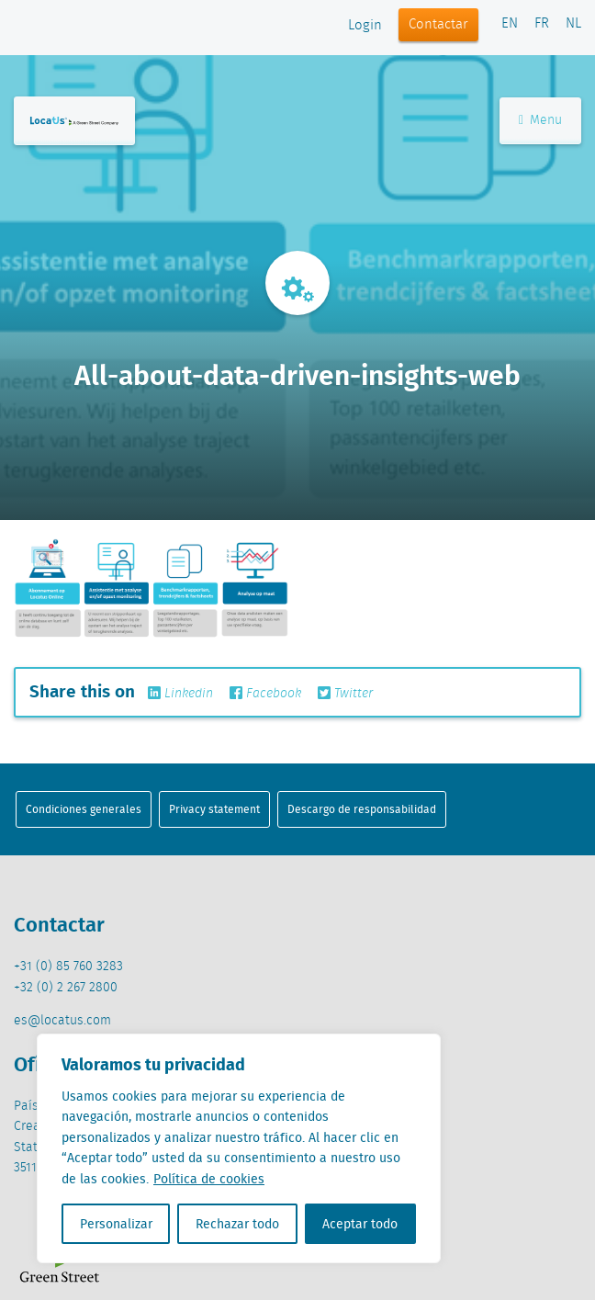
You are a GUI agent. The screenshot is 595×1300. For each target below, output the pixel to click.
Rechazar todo (237, 1224)
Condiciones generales (83, 809)
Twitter (345, 693)
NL (573, 24)
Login (365, 26)
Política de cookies (208, 1179)
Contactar (438, 25)
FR (541, 24)
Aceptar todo (360, 1224)
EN (509, 24)
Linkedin (180, 693)
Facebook (265, 693)
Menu (540, 120)
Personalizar (116, 1224)
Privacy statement (214, 809)
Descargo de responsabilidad (361, 809)
